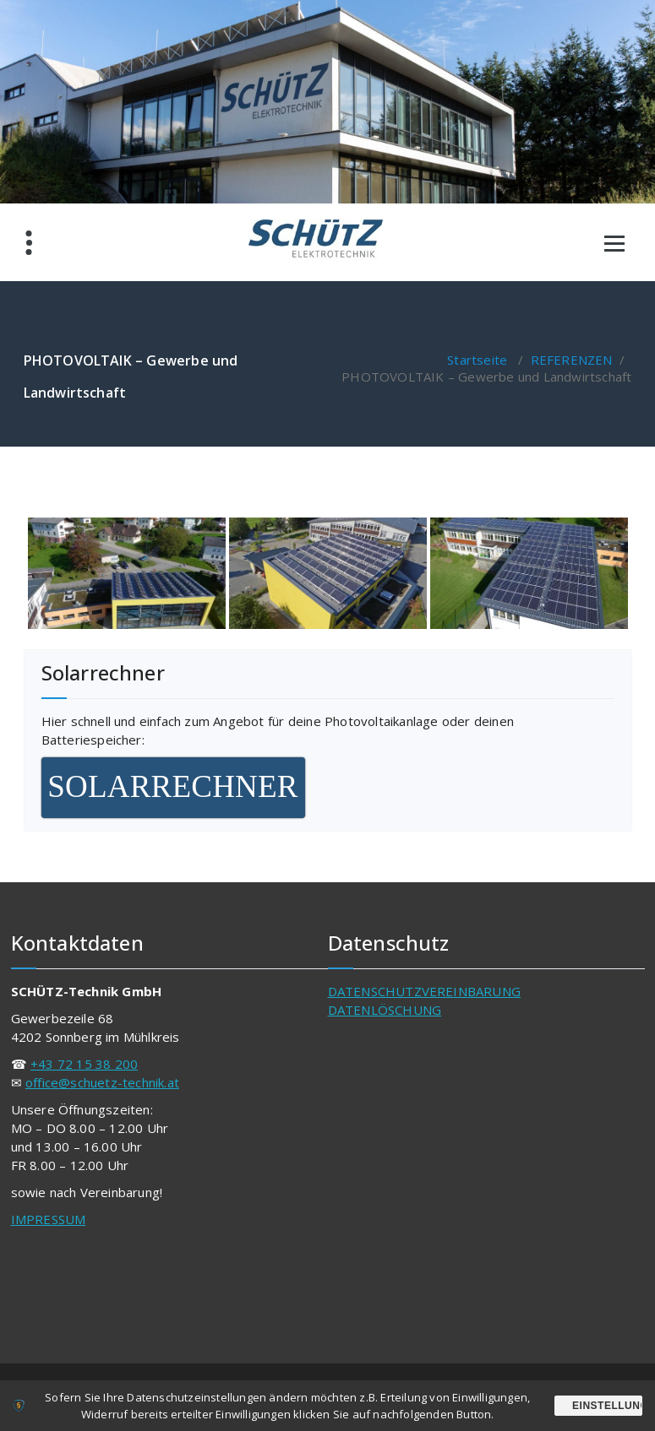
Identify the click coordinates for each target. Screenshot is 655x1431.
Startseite (477, 359)
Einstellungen (607, 1406)
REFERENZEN (572, 359)
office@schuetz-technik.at (102, 1082)
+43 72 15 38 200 (84, 1063)
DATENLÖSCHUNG (385, 1009)
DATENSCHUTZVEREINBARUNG (424, 991)
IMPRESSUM (48, 1219)
